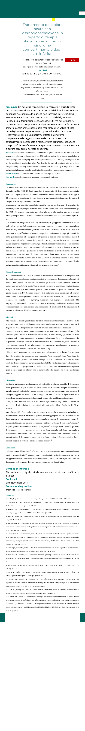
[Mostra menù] (53, 19)
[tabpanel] (42, 80)
